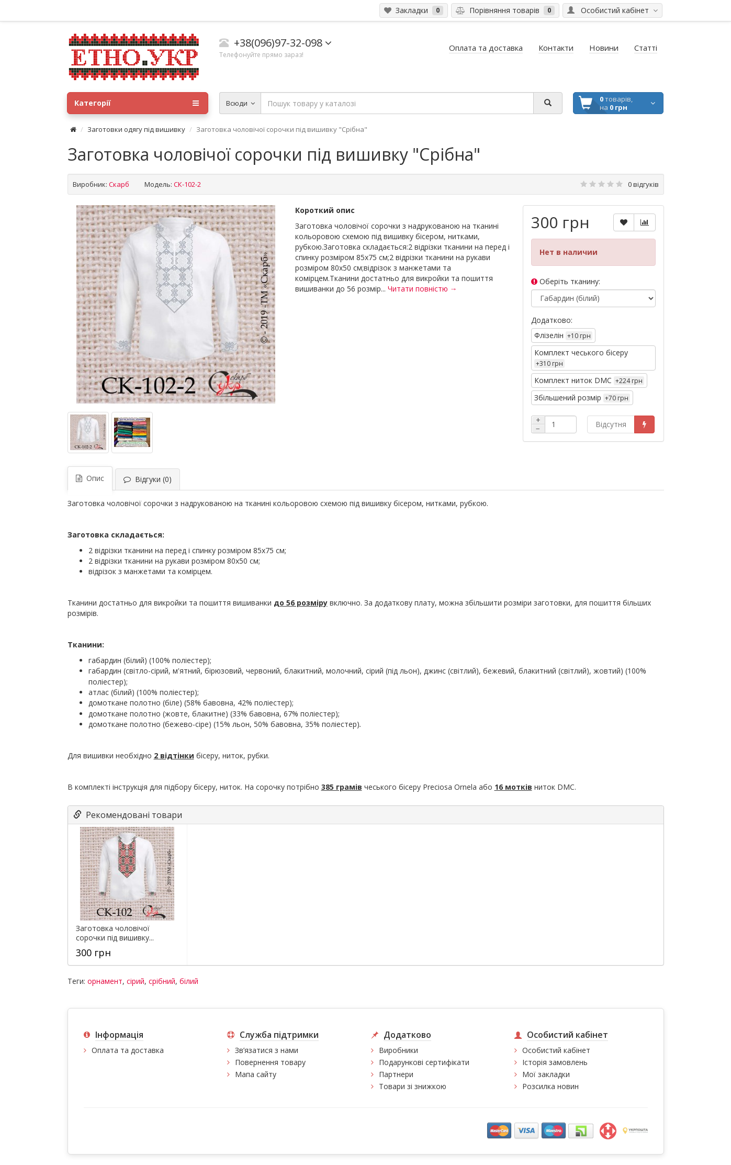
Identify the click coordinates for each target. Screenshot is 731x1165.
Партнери (396, 1074)
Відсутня (610, 424)
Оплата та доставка (128, 1050)
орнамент (104, 981)
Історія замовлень (555, 1062)
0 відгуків (643, 184)
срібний (162, 981)
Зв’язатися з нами (266, 1050)
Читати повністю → (422, 289)
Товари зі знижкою (412, 1086)
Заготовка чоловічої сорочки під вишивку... (115, 933)
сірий (135, 981)
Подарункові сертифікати (424, 1062)
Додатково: (551, 320)
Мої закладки (546, 1074)
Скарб (119, 184)
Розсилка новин (550, 1086)
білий (188, 981)
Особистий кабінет (556, 1050)
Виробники (398, 1050)
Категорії (136, 103)
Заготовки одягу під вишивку (136, 129)
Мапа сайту (255, 1074)
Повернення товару (270, 1062)
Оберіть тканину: (565, 281)
